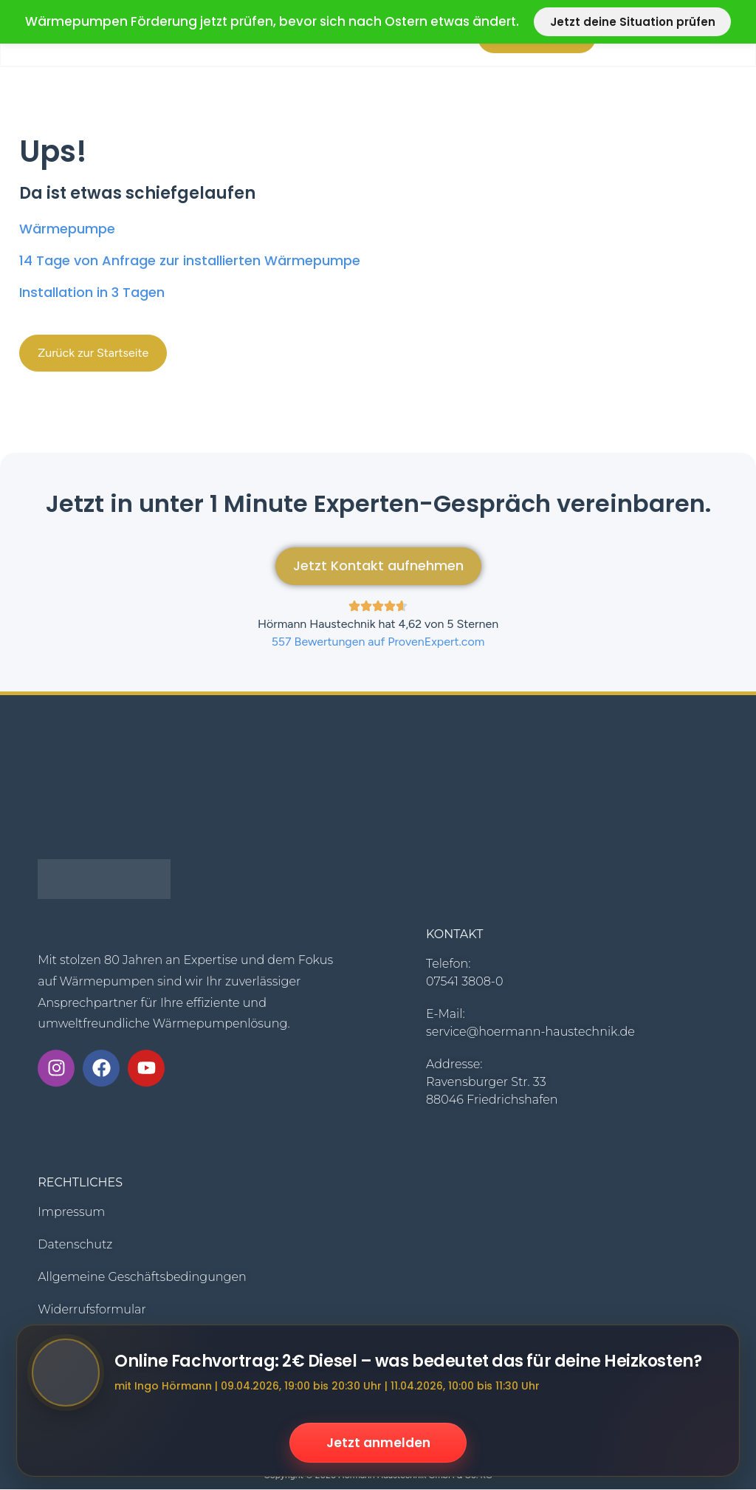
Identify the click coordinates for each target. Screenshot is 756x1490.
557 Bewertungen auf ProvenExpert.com (378, 642)
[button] (93, 353)
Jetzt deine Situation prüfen (632, 22)
